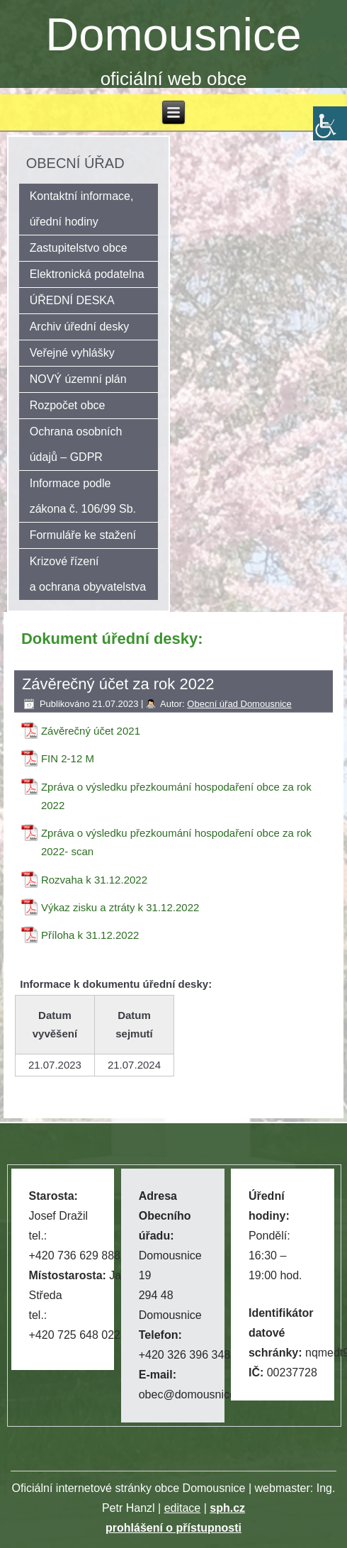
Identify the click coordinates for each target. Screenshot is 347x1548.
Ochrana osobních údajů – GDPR (76, 444)
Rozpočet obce (68, 405)
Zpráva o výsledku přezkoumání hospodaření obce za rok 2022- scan (176, 842)
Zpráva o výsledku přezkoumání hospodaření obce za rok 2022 (176, 796)
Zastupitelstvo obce (78, 248)
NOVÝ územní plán (78, 379)
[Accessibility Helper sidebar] (330, 123)
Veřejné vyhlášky (72, 353)
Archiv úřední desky (80, 327)
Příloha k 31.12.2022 (90, 935)
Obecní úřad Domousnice (239, 703)
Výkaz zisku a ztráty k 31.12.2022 (120, 907)
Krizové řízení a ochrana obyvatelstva (88, 574)
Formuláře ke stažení (83, 535)
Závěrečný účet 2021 (90, 731)
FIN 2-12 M (67, 758)
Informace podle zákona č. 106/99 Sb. (83, 496)
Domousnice (173, 34)
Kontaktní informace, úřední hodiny (82, 209)
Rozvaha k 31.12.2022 (94, 880)
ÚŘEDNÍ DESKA (72, 300)
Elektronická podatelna (87, 274)
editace (182, 1508)
